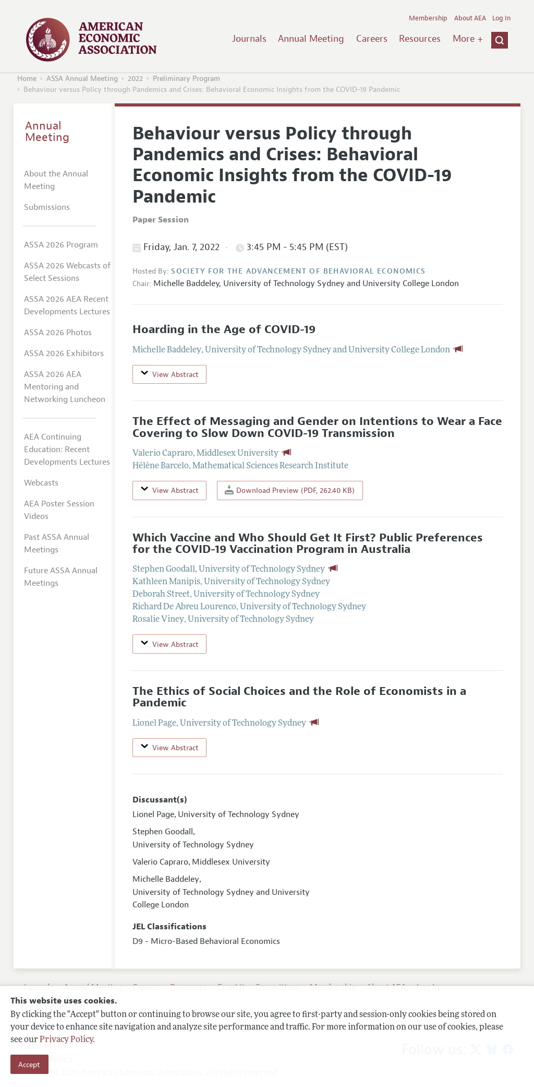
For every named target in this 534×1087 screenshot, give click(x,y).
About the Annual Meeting (56, 180)
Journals (249, 38)
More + (468, 38)
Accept (29, 1064)
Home (27, 78)
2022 (135, 78)
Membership (428, 18)
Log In (501, 18)
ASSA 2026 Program (61, 245)
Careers (371, 38)
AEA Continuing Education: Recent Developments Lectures (67, 449)
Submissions (47, 207)
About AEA (470, 18)
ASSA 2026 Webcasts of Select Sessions (67, 272)
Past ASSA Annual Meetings (56, 543)
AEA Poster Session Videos (59, 510)
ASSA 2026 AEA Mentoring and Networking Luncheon (64, 387)
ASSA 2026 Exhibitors (64, 353)
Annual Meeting (311, 38)
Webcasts (41, 483)
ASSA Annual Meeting (82, 78)
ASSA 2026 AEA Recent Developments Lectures (67, 305)
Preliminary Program (186, 78)
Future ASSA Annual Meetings (61, 576)
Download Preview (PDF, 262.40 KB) (290, 490)
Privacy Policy (66, 1040)
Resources (420, 38)
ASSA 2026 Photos (58, 332)
